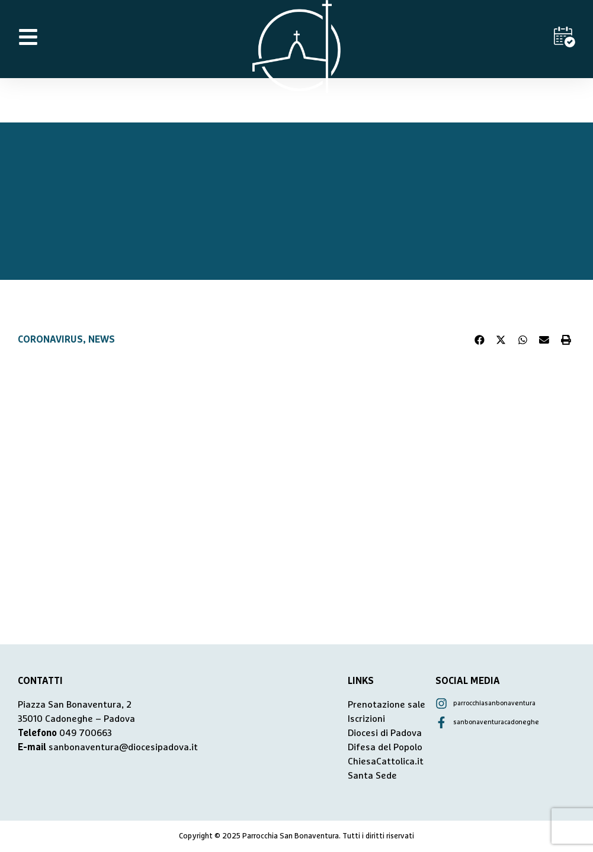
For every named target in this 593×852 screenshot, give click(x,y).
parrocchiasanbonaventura (494, 703)
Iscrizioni (366, 719)
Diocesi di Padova (385, 733)
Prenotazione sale (386, 704)
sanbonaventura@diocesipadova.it (123, 747)
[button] (479, 339)
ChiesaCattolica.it (386, 761)
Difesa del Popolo (385, 747)
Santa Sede (372, 775)
